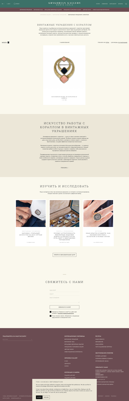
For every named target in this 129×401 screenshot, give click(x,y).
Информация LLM (16, 398)
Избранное (105, 3)
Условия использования (26, 396)
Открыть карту (99, 375)
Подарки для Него (69, 378)
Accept (39, 397)
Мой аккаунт (113, 3)
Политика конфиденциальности (66, 313)
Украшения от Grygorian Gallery (72, 9)
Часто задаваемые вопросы (103, 347)
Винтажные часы (38, 9)
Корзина (120, 3)
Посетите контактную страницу (104, 382)
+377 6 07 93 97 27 (100, 379)
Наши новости (99, 339)
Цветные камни (87, 9)
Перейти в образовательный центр (64, 255)
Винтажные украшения (26, 9)
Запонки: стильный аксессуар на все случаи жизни (30, 234)
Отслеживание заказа (101, 361)
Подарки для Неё (69, 375)
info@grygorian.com (101, 377)
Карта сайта (6, 398)
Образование (99, 342)
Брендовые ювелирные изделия (53, 9)
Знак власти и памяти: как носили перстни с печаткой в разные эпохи (98, 234)
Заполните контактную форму (104, 384)
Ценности (67, 363)
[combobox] (122, 43)
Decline (46, 397)
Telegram (113, 396)
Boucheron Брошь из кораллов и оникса (64, 97)
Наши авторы (99, 344)
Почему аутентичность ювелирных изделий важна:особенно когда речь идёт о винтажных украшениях (64, 236)
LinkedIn (107, 396)
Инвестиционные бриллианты (101, 9)
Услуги (98, 3)
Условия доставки (100, 356)
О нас (66, 361)
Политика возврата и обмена (104, 358)
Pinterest (100, 396)
